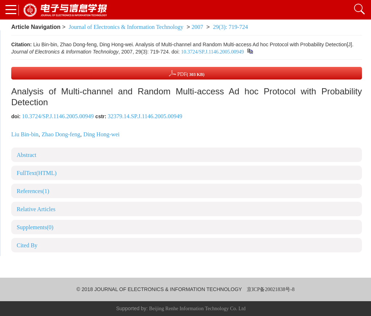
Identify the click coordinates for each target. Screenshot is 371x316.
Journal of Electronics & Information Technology (126, 27)
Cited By (27, 245)
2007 (197, 27)
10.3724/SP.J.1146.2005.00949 (212, 52)
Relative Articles (36, 209)
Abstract (26, 155)
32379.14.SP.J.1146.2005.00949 (145, 116)
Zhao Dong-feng (61, 134)
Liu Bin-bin (24, 134)
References (33, 191)
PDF (187, 73)
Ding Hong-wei (101, 134)
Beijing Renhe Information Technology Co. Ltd (197, 308)
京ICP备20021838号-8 (270, 289)
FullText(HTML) (37, 173)
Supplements (35, 227)
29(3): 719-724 (230, 27)
